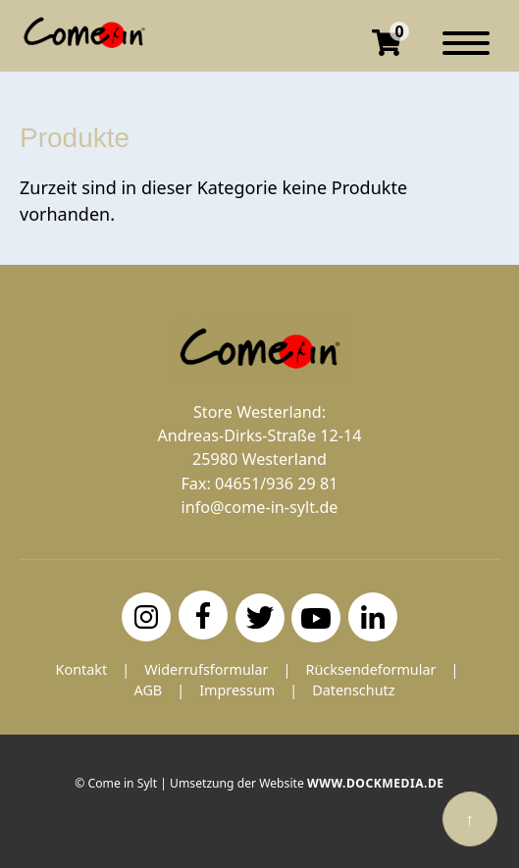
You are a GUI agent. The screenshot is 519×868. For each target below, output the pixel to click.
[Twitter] (260, 617)
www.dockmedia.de (375, 783)
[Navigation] (466, 53)
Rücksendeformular (370, 669)
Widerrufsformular (206, 669)
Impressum (237, 690)
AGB (147, 690)
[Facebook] (203, 614)
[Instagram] (146, 616)
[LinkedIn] (372, 616)
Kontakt (82, 669)
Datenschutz (353, 690)
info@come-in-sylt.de (260, 507)
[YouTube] (315, 617)
